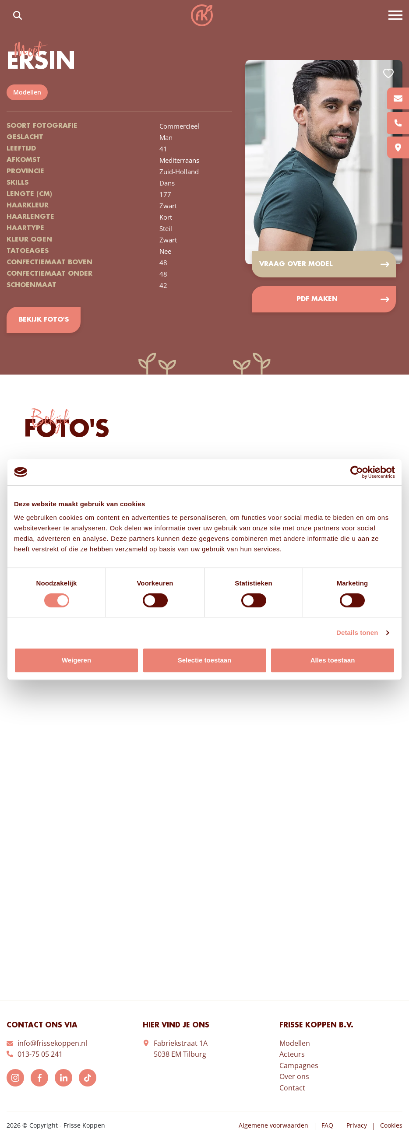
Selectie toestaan (205, 660)
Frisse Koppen (202, 15)
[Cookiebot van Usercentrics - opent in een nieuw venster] (356, 472)
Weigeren (76, 660)
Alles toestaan (332, 660)
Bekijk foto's (43, 319)
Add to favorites (388, 73)
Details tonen (357, 632)
